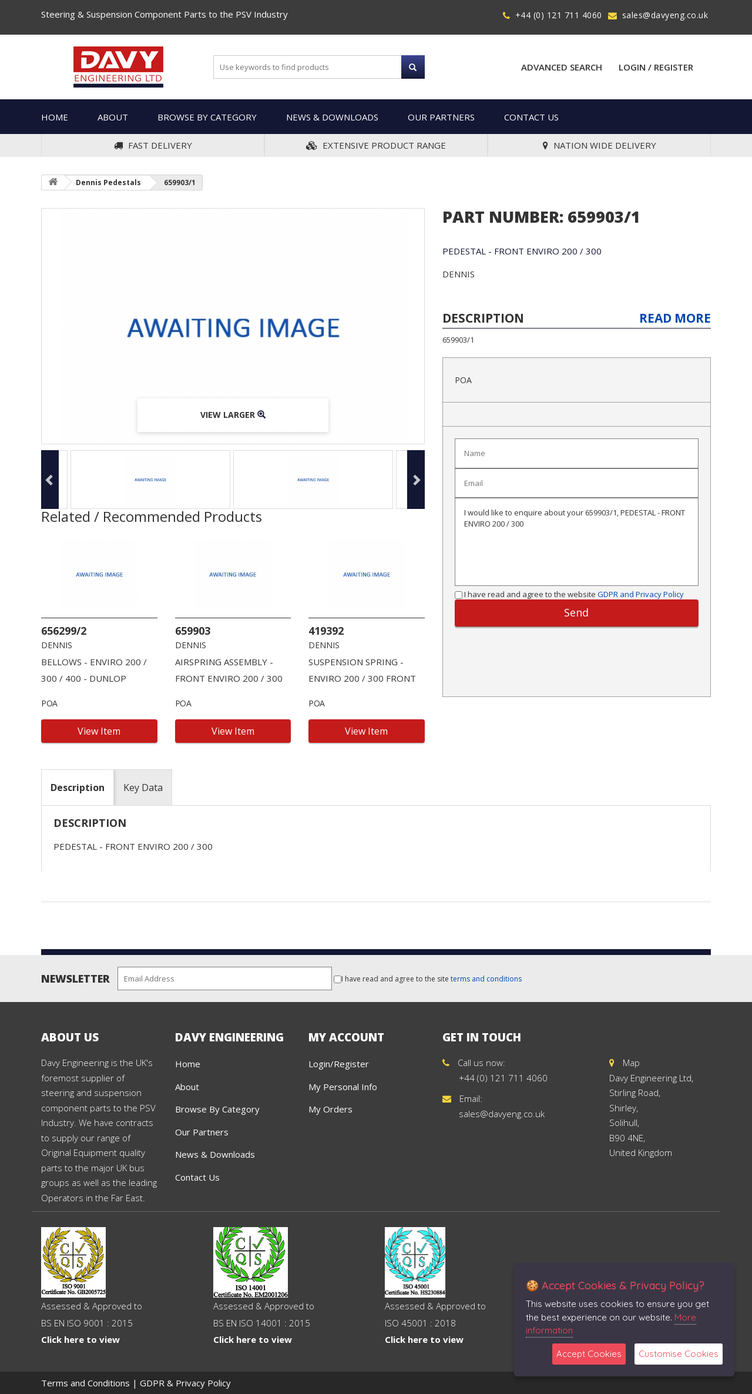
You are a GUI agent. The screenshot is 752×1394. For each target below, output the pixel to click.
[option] (233, 326)
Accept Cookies (589, 1353)
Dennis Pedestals (108, 182)
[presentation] (553, 656)
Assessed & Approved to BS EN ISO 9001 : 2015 (91, 1300)
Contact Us (531, 117)
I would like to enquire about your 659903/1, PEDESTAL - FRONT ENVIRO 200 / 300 (577, 542)
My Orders (330, 1109)
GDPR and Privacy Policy (640, 594)
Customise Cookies (679, 1353)
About (113, 117)
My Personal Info (342, 1087)
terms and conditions (486, 979)
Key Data (143, 787)
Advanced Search (561, 67)
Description (78, 787)
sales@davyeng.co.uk (665, 15)
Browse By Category (207, 117)
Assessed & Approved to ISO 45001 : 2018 (435, 1300)
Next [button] (416, 479)
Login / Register (656, 67)
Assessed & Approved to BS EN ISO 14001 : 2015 (263, 1300)
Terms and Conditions (85, 1383)
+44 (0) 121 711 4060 (558, 15)
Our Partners (441, 117)
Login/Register (338, 1064)
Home (54, 117)
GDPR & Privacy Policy (185, 1383)
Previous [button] (50, 479)
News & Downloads (332, 117)
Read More (675, 318)
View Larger (233, 414)
